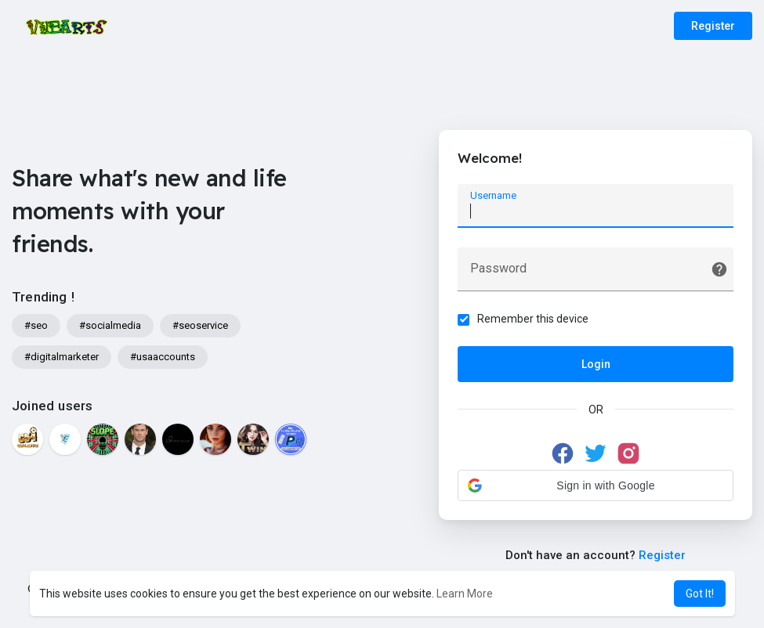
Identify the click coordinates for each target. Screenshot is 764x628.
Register (713, 26)
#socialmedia (110, 325)
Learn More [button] (464, 593)
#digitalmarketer (61, 357)
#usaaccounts (162, 357)
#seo (36, 325)
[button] (595, 485)
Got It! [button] (700, 593)
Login (595, 364)
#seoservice (200, 325)
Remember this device (533, 318)
